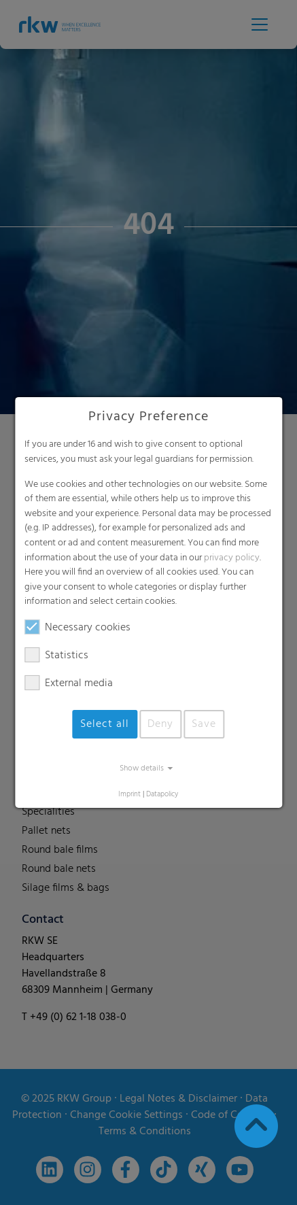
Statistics (56, 655)
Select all (104, 724)
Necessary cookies (77, 628)
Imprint (129, 794)
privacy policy (232, 558)
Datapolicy (162, 794)
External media (68, 683)
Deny (160, 724)
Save (204, 724)
